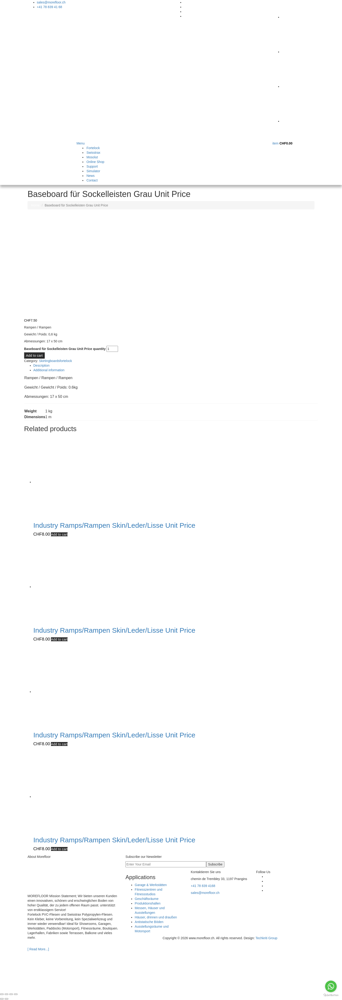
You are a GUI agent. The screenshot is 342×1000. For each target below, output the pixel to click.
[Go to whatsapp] (331, 986)
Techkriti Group (266, 938)
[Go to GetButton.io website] (330, 995)
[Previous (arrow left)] (2, 999)
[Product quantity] (112, 349)
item (282, 143)
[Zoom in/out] (2, 994)
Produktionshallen (147, 903)
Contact (92, 180)
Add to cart (34, 355)
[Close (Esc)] (16, 994)
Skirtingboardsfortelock (55, 361)
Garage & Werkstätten (151, 885)
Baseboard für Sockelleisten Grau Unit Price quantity (65, 349)
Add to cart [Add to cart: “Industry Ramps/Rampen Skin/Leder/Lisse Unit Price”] (59, 534)
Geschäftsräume (147, 899)
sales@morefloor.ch (51, 2)
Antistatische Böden (149, 922)
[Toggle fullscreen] (6, 994)
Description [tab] (41, 365)
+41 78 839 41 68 (49, 7)
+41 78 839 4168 (203, 886)
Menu (81, 143)
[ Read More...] (38, 949)
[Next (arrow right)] (6, 999)
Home (35, 205)
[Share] (11, 994)
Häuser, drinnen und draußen (156, 917)
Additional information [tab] (49, 370)
